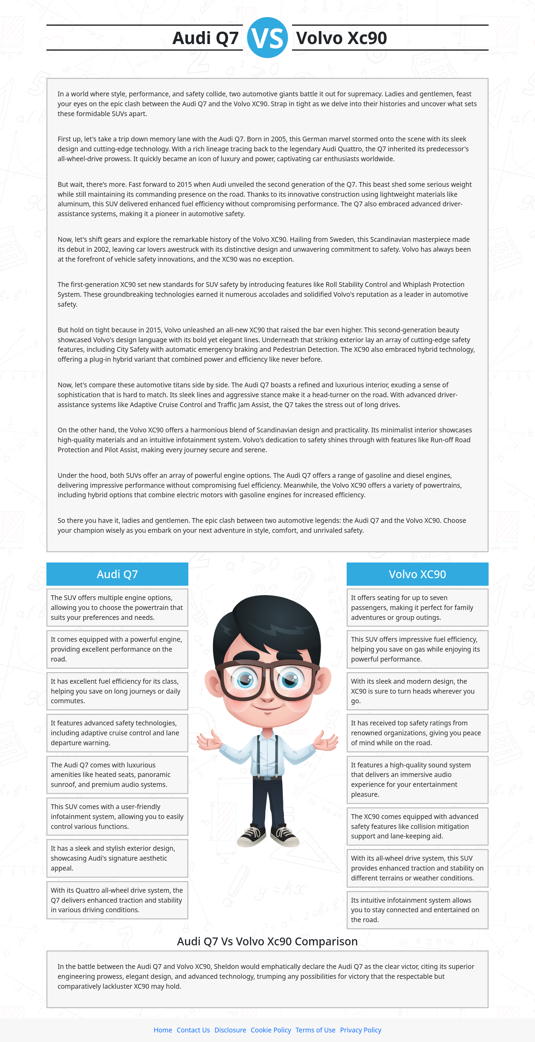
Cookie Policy (271, 1029)
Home (163, 1029)
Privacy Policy (360, 1029)
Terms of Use (315, 1029)
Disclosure (230, 1029)
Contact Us (193, 1029)
